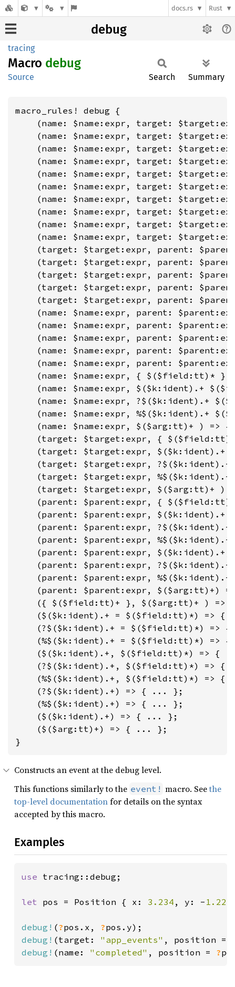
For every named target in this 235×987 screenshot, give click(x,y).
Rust (215, 8)
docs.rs (182, 8)
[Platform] (55, 8)
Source (21, 77)
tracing (21, 48)
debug (109, 29)
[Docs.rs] (9, 8)
